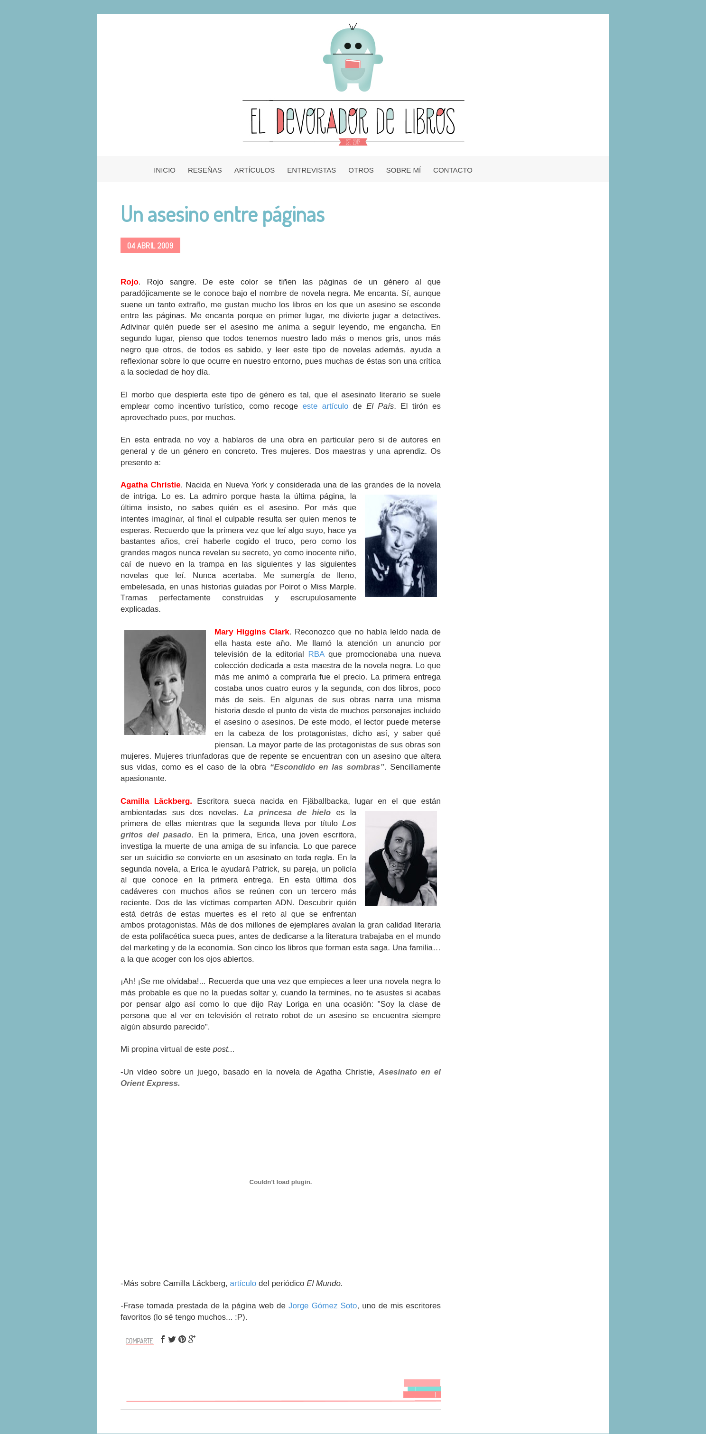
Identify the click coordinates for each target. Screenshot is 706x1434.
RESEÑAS (205, 170)
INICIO (165, 170)
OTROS (360, 170)
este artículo (325, 406)
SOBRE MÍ (403, 170)
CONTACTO (453, 170)
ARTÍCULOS (254, 170)
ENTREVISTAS (311, 170)
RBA (318, 654)
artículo (243, 1283)
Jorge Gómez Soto (322, 1305)
